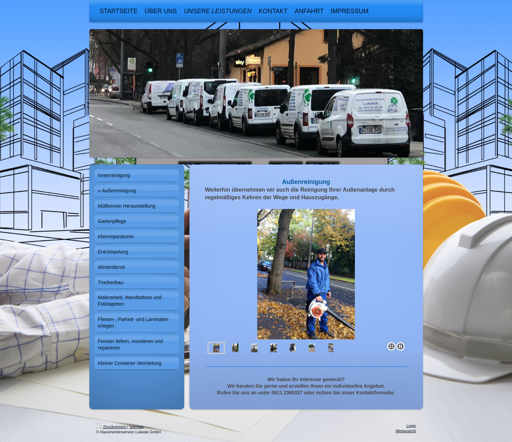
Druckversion (112, 427)
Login (411, 426)
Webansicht (406, 431)
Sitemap (136, 427)
